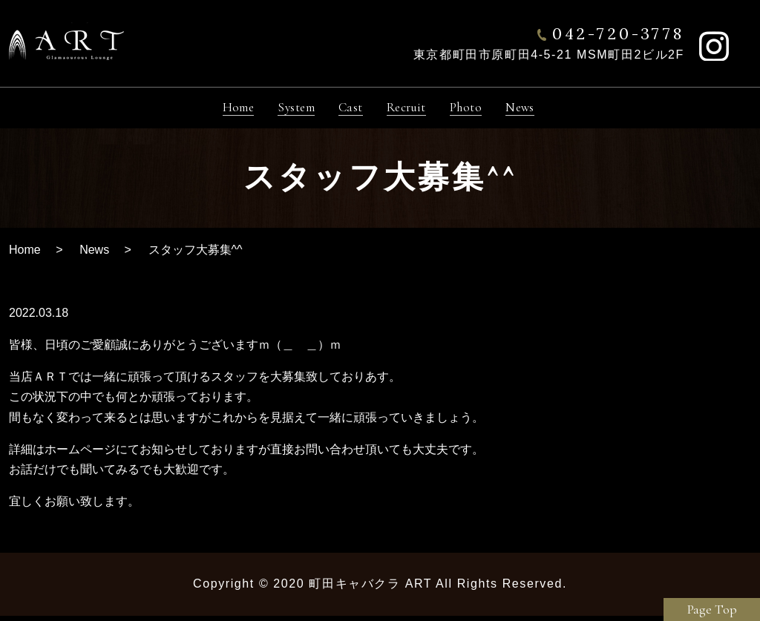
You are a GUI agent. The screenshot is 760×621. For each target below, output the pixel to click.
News (94, 255)
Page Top (712, 609)
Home (25, 255)
